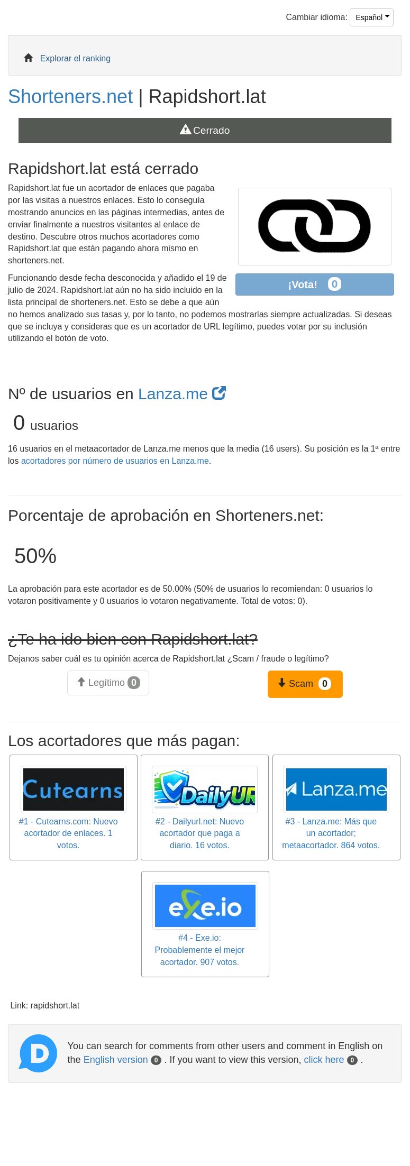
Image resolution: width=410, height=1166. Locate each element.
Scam (304, 683)
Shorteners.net (70, 96)
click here (331, 1059)
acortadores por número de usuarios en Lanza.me (115, 460)
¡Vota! (315, 284)
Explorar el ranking (75, 58)
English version (123, 1059)
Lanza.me (182, 393)
